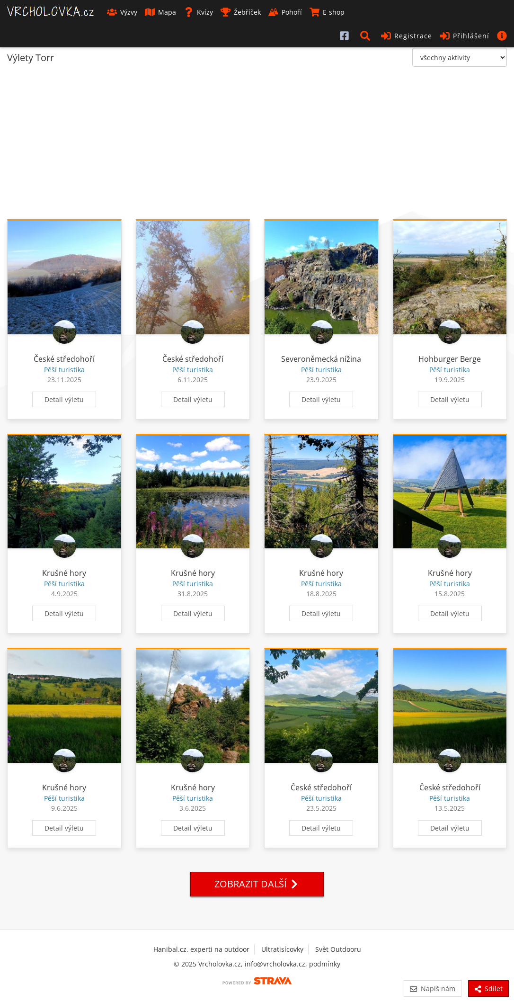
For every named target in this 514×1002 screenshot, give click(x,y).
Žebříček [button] (241, 12)
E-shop (327, 12)
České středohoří (64, 359)
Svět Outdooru (338, 949)
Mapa (160, 12)
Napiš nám (432, 988)
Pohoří (285, 12)
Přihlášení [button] (464, 36)
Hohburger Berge (449, 359)
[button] (366, 35)
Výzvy (122, 12)
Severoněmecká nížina (321, 359)
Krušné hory (64, 573)
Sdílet (488, 988)
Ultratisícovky (282, 949)
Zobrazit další (257, 883)
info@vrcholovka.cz (275, 963)
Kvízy (198, 12)
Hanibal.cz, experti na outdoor (201, 949)
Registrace (406, 36)
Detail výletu (64, 399)
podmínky (324, 963)
